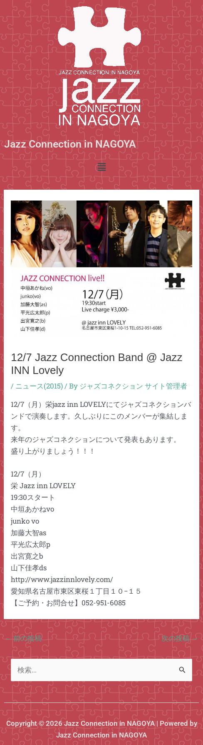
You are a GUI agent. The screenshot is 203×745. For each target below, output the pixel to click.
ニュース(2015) (39, 386)
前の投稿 (23, 638)
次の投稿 (179, 638)
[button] (101, 167)
